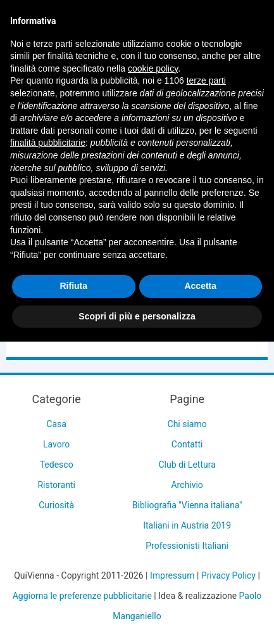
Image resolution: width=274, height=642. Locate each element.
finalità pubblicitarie (47, 143)
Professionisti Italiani (187, 546)
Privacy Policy (228, 575)
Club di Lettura (187, 464)
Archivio (186, 485)
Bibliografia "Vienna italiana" (187, 505)
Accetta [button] (200, 286)
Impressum (172, 575)
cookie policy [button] (153, 68)
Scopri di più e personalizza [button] (136, 316)
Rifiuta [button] (73, 286)
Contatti (187, 444)
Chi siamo (187, 424)
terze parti (206, 80)
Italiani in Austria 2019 (187, 525)
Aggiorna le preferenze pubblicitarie (82, 596)
